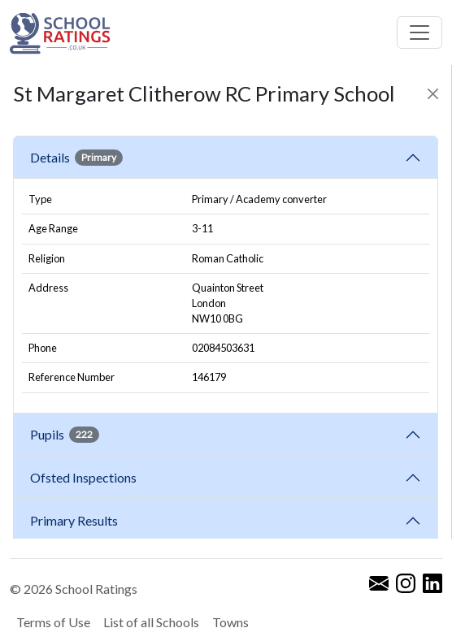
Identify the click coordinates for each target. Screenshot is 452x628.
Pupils (64, 435)
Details (76, 157)
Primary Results (74, 520)
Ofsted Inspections (85, 477)
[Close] (433, 94)
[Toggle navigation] (419, 32)
